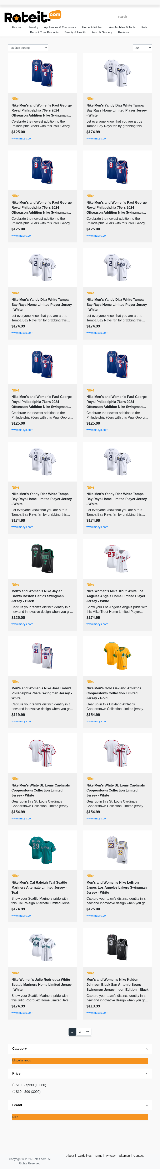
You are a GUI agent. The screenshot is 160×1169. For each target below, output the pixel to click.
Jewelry (33, 27)
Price (16, 1073)
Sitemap (124, 1155)
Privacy (111, 1155)
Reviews (123, 32)
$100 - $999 (31, 1085)
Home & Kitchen (92, 27)
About (70, 1155)
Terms (98, 1155)
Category (19, 1048)
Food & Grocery (101, 32)
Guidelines (84, 1155)
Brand (17, 1105)
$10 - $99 (28, 1092)
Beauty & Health (75, 32)
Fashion (17, 27)
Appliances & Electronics (60, 27)
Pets (144, 27)
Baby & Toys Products (44, 32)
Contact (139, 1155)
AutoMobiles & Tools (122, 27)
